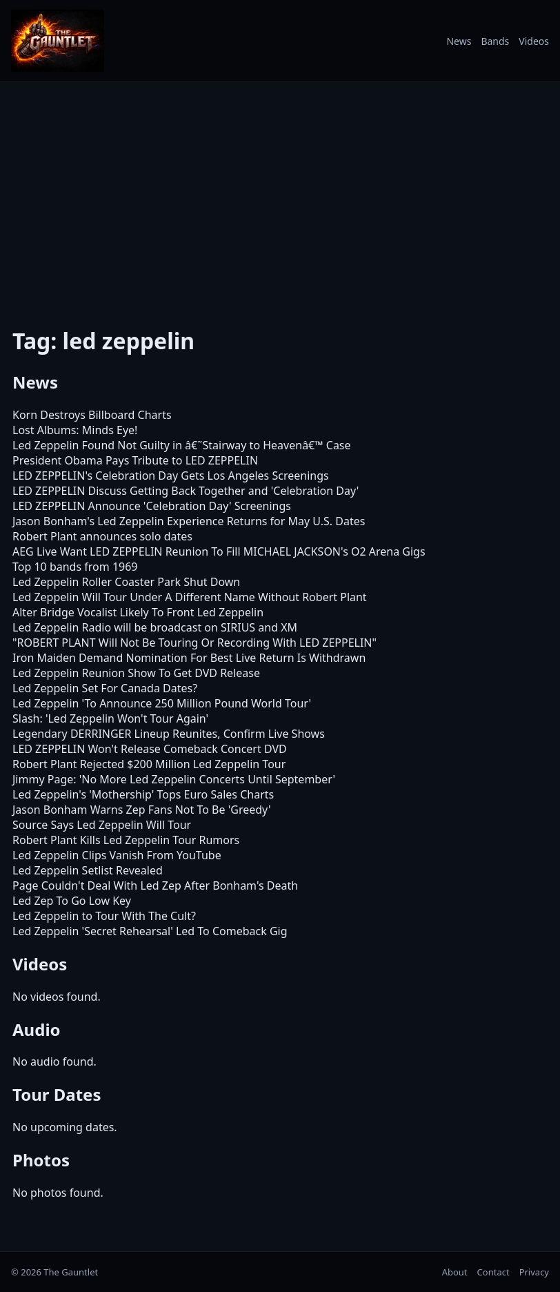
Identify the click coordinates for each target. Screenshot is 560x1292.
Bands (495, 41)
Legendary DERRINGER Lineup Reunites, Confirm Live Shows (168, 733)
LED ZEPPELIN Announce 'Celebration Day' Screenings (151, 505)
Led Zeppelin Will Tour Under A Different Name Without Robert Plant (189, 597)
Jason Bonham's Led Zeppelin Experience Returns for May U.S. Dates (188, 521)
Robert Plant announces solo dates (102, 536)
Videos (534, 41)
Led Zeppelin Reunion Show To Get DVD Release (136, 673)
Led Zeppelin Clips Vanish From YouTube (116, 855)
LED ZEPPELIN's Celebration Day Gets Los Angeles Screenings (170, 475)
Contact (493, 1272)
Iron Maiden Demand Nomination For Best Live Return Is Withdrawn (189, 657)
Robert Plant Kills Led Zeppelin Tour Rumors (125, 840)
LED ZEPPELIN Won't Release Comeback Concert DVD (149, 748)
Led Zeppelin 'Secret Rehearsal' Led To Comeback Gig (150, 931)
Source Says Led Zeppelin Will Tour (101, 824)
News (458, 41)
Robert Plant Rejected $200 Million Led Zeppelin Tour (149, 764)
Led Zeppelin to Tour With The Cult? (104, 915)
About (455, 1272)
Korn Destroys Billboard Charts (92, 414)
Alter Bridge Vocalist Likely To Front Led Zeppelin (137, 612)
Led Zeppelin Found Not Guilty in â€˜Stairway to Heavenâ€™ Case (181, 445)
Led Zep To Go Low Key (71, 900)
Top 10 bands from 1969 (75, 566)
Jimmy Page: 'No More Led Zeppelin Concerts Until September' (173, 779)
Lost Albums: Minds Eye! (74, 430)
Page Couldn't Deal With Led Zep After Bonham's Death (155, 885)
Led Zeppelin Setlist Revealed (87, 870)
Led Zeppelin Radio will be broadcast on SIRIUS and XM (154, 627)
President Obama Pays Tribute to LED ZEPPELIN (135, 460)
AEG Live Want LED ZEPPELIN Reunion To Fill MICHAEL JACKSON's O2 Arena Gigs (219, 551)
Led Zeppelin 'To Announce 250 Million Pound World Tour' (161, 703)
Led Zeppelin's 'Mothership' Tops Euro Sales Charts (143, 794)
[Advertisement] (280, 195)
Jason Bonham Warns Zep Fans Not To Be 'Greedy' (141, 809)
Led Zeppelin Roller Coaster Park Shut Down (126, 581)
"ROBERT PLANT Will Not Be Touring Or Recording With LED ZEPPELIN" (194, 642)
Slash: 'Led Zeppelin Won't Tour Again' (110, 718)
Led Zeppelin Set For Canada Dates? (104, 688)
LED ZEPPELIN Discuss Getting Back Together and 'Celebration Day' (185, 490)
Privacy (534, 1272)
